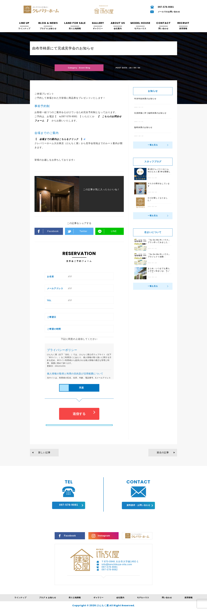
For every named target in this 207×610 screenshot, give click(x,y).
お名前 (50, 276)
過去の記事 (163, 452)
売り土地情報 (75, 597)
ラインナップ (20, 597)
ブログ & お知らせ (47, 597)
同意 (81, 387)
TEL (49, 300)
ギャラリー (98, 597)
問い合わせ (167, 597)
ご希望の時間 (54, 329)
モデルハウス (143, 597)
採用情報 (189, 597)
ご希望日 (51, 317)
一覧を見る (153, 145)
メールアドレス (55, 288)
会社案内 (120, 597)
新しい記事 (44, 452)
